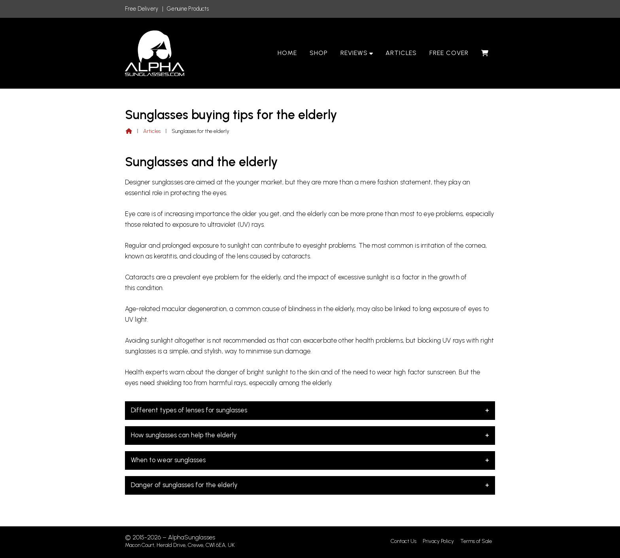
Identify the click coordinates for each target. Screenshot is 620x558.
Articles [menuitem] (401, 53)
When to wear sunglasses (310, 460)
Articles (152, 131)
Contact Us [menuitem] (403, 541)
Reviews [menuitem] (354, 53)
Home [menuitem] (287, 53)
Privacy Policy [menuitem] (438, 541)
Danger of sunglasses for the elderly (310, 485)
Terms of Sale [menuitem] (476, 541)
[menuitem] (485, 53)
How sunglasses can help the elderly (310, 435)
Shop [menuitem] (319, 53)
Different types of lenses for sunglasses (310, 410)
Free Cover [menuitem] (449, 53)
